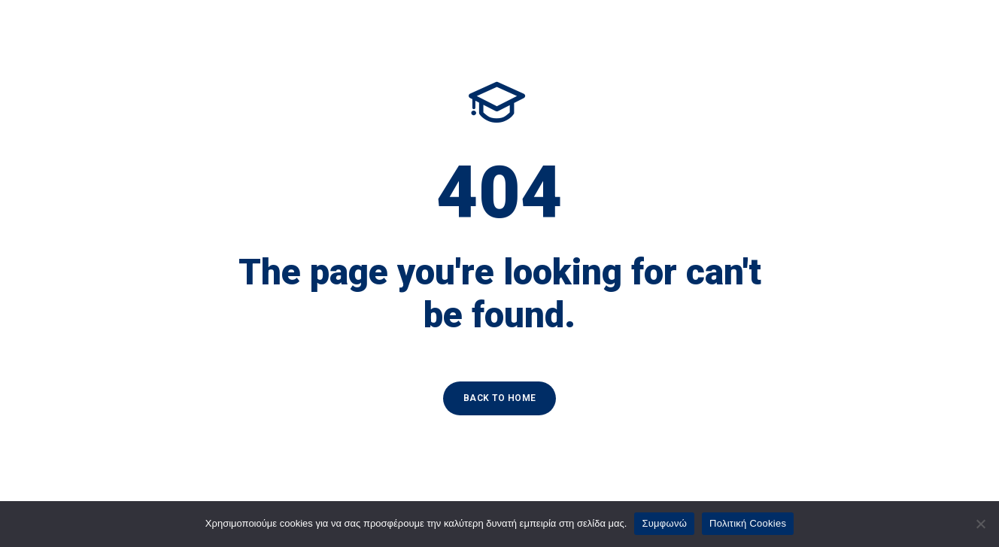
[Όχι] (980, 523)
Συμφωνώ (664, 523)
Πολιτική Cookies (747, 523)
